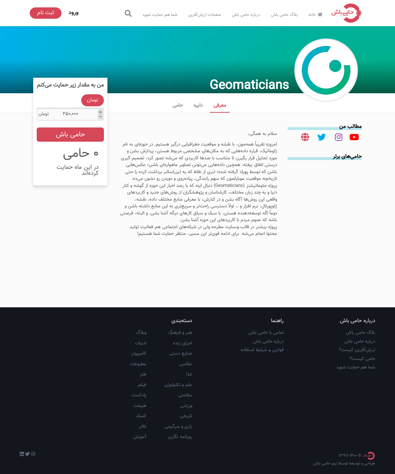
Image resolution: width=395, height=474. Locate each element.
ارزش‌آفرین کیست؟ (357, 350)
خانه (316, 15)
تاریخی (186, 416)
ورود (73, 12)
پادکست (138, 395)
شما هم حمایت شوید (159, 15)
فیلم (142, 385)
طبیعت (140, 405)
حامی (177, 105)
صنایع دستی (180, 353)
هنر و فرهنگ (180, 332)
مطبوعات (138, 364)
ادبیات (140, 343)
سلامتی (185, 395)
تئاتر (142, 426)
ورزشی (186, 405)
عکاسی (185, 364)
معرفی (219, 105)
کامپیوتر (138, 353)
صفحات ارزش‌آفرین (204, 15)
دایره (198, 105)
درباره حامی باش (246, 15)
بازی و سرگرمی (178, 426)
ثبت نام (45, 12)
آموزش (139, 436)
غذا (189, 374)
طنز (143, 374)
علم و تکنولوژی (178, 385)
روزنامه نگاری (180, 436)
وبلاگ (141, 332)
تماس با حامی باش (266, 332)
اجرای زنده (182, 343)
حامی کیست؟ (362, 358)
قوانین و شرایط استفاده (262, 350)
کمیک (141, 416)
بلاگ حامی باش (284, 15)
